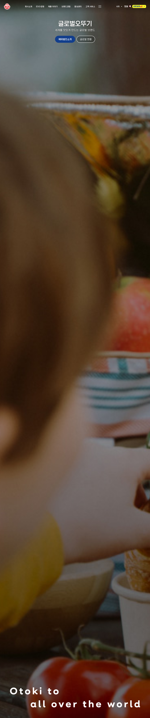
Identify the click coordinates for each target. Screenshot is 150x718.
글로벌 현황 (86, 39)
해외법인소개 (65, 39)
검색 (130, 6)
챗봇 (126, 6)
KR (118, 6)
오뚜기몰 (138, 7)
